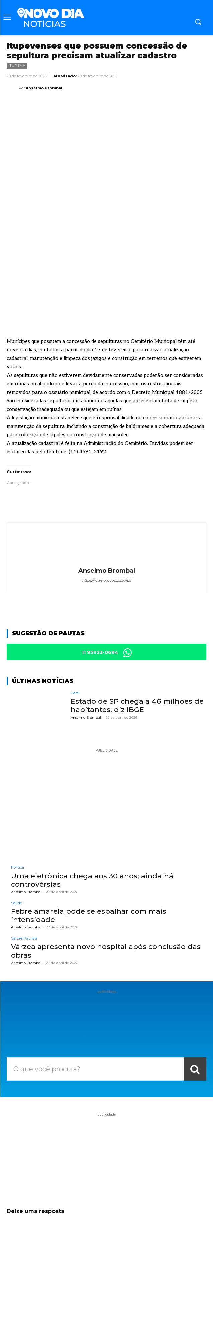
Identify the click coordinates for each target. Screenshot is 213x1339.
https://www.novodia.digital (106, 514)
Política (17, 801)
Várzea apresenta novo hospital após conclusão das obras (106, 884)
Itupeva (17, 66)
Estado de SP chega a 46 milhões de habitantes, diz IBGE (137, 639)
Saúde (16, 836)
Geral (75, 627)
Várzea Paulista (24, 872)
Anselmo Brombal (44, 88)
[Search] (195, 1002)
